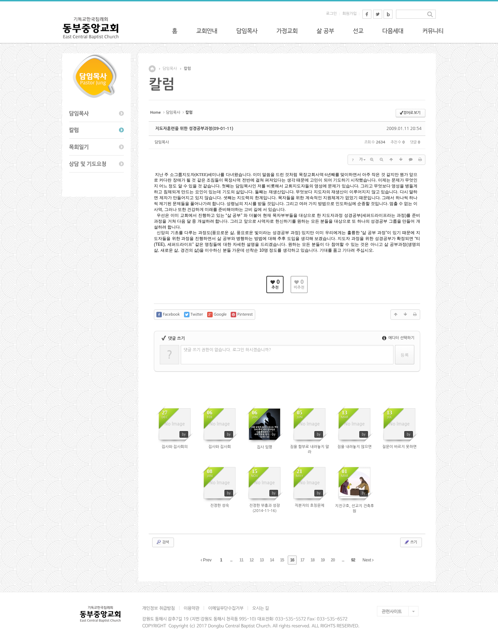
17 (302, 560)
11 (241, 560)
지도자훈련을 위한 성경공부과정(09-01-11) (194, 129)
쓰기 (410, 542)
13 (262, 560)
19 (322, 560)
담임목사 (170, 69)
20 (333, 560)
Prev (206, 560)
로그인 (331, 14)
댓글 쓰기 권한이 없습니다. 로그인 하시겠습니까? (227, 350)
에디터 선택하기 (398, 338)
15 (282, 560)
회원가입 (349, 14)
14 (272, 560)
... (231, 560)
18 (312, 560)
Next (368, 560)
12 (251, 560)
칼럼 (187, 69)
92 (353, 560)
